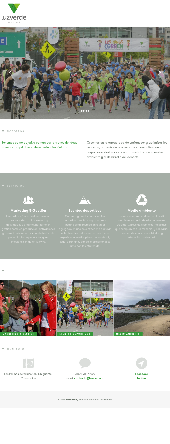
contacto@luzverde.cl (89, 378)
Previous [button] (10, 72)
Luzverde (14, 13)
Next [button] (159, 72)
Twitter (141, 378)
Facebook (141, 374)
